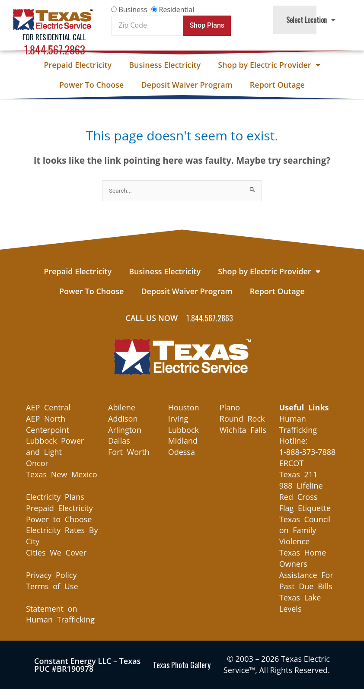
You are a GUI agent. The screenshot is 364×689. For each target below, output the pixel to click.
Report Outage (277, 84)
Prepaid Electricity (78, 65)
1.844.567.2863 (54, 49)
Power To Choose (91, 84)
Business (132, 9)
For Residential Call (54, 37)
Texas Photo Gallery (182, 664)
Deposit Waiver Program (186, 84)
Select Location (310, 20)
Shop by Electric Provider (269, 65)
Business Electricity (165, 65)
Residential (177, 9)
